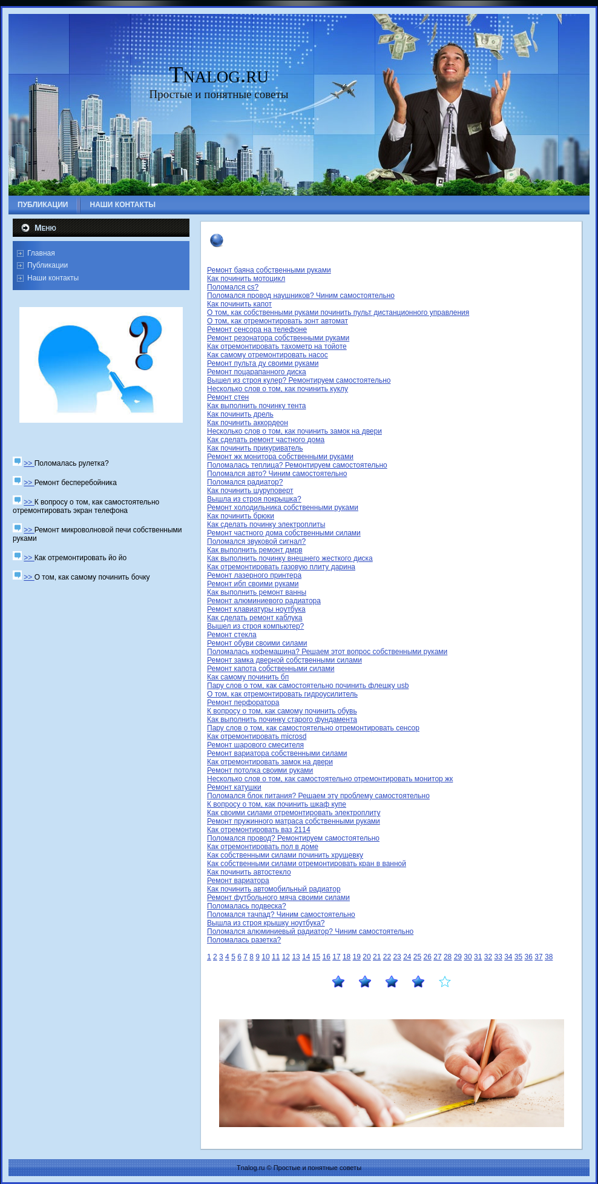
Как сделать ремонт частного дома (265, 439)
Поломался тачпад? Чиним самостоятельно (281, 914)
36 (529, 957)
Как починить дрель (240, 414)
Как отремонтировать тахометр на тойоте (277, 346)
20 (366, 957)
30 (468, 957)
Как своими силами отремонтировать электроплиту (294, 813)
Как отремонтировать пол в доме (262, 846)
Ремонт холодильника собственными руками (282, 507)
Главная (41, 253)
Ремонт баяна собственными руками (269, 270)
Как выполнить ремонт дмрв (255, 550)
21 (377, 957)
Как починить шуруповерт (250, 490)
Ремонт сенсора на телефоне (257, 329)
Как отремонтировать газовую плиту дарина (281, 567)
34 (508, 957)
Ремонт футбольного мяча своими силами (278, 897)
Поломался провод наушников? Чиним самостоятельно (301, 295)
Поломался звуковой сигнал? (256, 541)
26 (428, 957)
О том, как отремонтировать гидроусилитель (282, 694)
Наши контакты (53, 278)
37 (538, 957)
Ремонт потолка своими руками (260, 770)
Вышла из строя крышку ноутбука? (266, 923)
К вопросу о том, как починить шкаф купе (276, 804)
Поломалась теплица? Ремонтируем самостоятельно (297, 465)
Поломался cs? (232, 287)
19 (357, 957)
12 (286, 957)
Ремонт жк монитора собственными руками (280, 456)
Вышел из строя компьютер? (255, 626)
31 (478, 957)
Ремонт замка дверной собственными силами (284, 660)
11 (276, 957)
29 (458, 957)
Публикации (47, 265)
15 (316, 957)
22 (387, 957)
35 (518, 957)
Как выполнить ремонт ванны (256, 592)
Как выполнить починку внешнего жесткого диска (290, 558)
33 (498, 957)
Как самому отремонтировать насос (267, 355)
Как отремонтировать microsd (256, 736)
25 (417, 957)
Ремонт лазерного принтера (254, 575)
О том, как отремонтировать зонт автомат (277, 321)
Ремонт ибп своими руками (253, 584)
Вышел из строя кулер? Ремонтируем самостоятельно (298, 380)
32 (488, 957)
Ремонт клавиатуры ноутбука (256, 609)
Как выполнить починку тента (256, 406)
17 (336, 957)
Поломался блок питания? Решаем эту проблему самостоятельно (318, 796)
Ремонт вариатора (238, 880)
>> (29, 463)
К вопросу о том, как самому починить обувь (282, 711)
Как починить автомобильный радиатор (274, 889)
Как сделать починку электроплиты (266, 524)
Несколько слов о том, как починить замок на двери (294, 431)
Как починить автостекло (249, 872)
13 (296, 957)
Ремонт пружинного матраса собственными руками (293, 821)
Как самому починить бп (248, 677)
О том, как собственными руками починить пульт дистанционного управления (338, 312)
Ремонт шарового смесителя (255, 745)
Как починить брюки (240, 516)
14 (306, 957)
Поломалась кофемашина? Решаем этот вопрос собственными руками (327, 651)
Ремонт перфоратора (243, 702)
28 (448, 957)
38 (549, 957)
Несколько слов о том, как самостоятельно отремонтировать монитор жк (330, 779)
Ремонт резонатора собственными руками (278, 338)
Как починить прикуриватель (255, 448)
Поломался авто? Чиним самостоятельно (277, 473)
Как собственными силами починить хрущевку (285, 855)
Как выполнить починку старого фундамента (282, 719)
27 (437, 957)
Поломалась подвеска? (246, 906)
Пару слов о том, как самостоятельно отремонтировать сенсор (313, 728)
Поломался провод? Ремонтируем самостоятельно (293, 838)
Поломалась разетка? (244, 940)
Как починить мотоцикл (246, 278)
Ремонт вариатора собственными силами (277, 753)
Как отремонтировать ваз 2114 (258, 829)
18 (346, 957)
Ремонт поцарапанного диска (256, 372)
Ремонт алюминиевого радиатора (264, 601)
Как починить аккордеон (247, 422)
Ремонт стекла (232, 634)
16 (326, 957)
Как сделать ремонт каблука (254, 617)
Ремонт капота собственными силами (270, 668)
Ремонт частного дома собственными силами (284, 533)
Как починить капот (239, 304)
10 (265, 957)
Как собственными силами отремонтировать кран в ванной (306, 863)
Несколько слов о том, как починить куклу (277, 389)
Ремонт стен (228, 397)
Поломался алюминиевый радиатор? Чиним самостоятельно (310, 931)
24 (407, 957)
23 (397, 957)
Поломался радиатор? (245, 482)
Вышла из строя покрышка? (254, 499)
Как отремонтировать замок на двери (270, 762)
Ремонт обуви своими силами (257, 643)
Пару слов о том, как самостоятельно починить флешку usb (308, 685)
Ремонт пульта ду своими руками (262, 363)
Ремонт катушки (234, 787)
